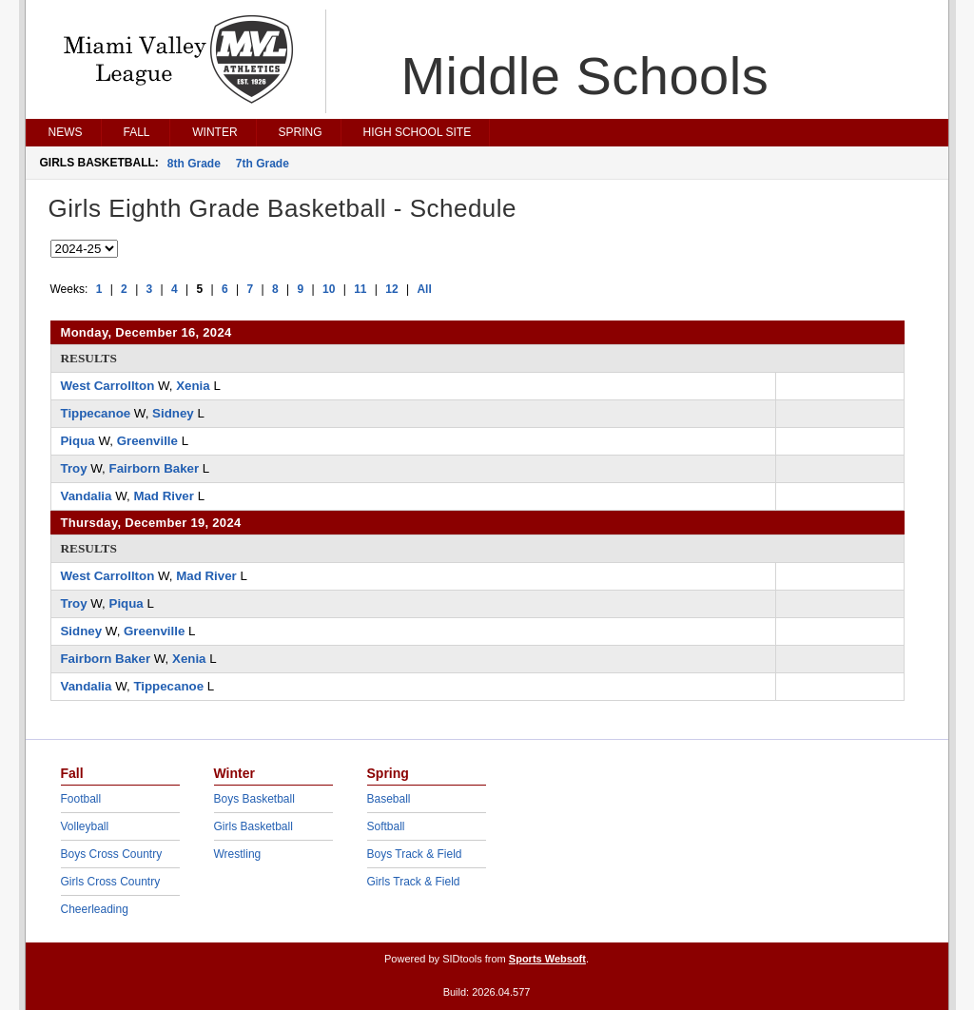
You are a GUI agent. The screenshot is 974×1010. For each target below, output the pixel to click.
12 (391, 289)
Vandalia (86, 496)
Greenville (147, 441)
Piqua (78, 441)
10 (328, 289)
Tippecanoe (96, 413)
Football (81, 799)
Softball (386, 826)
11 (360, 289)
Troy (74, 468)
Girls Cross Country (111, 881)
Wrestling (238, 854)
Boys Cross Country (112, 854)
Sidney (173, 413)
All (424, 289)
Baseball (389, 799)
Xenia (192, 386)
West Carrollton (108, 386)
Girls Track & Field (413, 881)
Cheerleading (94, 909)
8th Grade (194, 163)
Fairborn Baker (154, 468)
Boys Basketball (254, 799)
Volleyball (85, 826)
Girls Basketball (253, 826)
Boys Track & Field (414, 854)
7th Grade (262, 163)
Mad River (163, 496)
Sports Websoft (547, 958)
